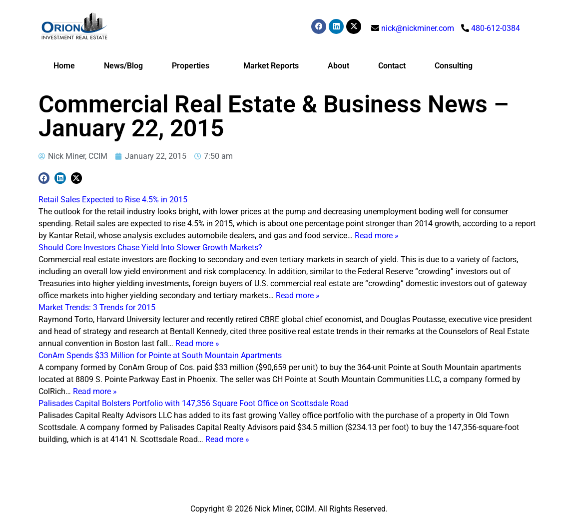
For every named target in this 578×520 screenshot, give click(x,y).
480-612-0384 (495, 28)
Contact (392, 65)
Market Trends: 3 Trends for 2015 (96, 307)
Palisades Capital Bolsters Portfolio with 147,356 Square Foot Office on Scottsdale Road (193, 403)
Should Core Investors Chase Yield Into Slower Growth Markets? (150, 247)
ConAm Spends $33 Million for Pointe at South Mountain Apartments (160, 355)
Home (64, 65)
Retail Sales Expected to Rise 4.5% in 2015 (112, 199)
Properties (193, 66)
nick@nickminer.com (417, 28)
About (338, 65)
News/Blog (123, 65)
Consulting (454, 65)
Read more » (377, 235)
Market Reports (271, 65)
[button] (44, 178)
